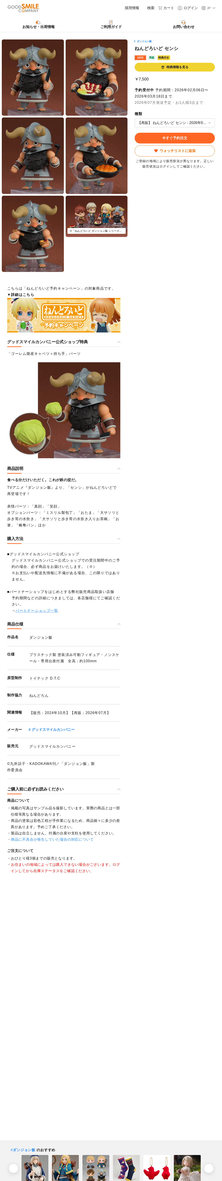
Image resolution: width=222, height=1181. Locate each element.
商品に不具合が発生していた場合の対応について (52, 839)
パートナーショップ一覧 (36, 610)
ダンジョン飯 (144, 41)
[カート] (166, 8)
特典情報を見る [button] (174, 67)
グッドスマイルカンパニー (53, 730)
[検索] (148, 8)
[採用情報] (129, 8)
